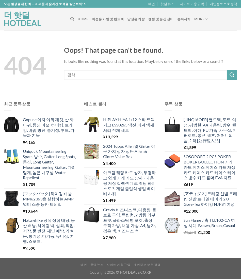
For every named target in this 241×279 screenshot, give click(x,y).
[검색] (72, 19)
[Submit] (232, 75)
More (201, 19)
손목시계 (184, 19)
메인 (151, 4)
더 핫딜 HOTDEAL (22, 19)
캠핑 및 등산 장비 (161, 19)
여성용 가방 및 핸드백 (108, 19)
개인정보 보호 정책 (223, 4)
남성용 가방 (136, 19)
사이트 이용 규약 (192, 4)
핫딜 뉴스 (167, 4)
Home (83, 19)
